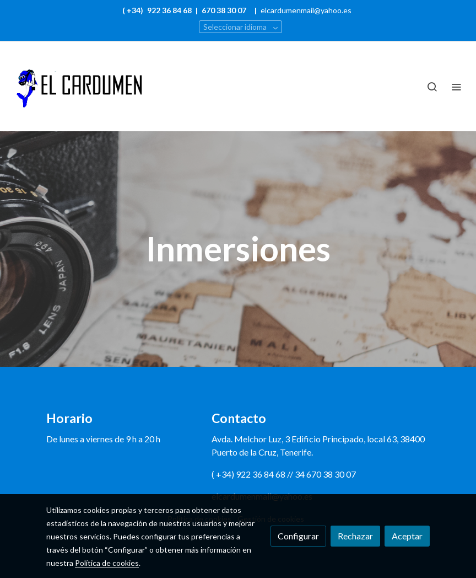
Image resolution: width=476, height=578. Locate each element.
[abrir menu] (456, 86)
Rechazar (355, 536)
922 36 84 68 (170, 10)
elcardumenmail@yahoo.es (306, 10)
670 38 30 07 (224, 10)
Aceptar (407, 536)
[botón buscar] (432, 86)
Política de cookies (107, 563)
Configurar (298, 536)
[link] (77, 86)
